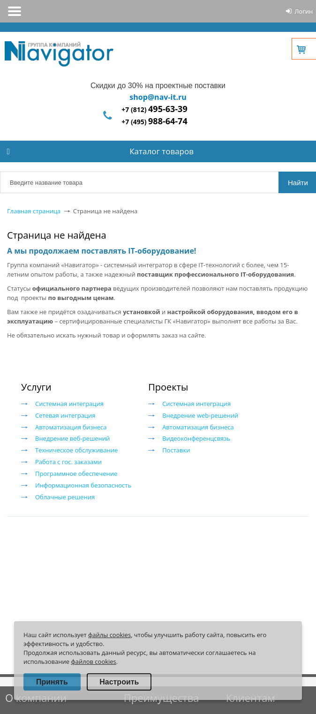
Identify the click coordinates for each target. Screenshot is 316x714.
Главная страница (33, 211)
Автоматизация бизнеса (71, 427)
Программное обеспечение (76, 473)
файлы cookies (109, 635)
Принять (52, 682)
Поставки (176, 450)
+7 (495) (154, 121)
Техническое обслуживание (76, 450)
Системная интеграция (69, 403)
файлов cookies (93, 661)
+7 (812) (154, 109)
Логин (303, 11)
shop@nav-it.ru (157, 97)
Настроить (119, 682)
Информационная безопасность (83, 485)
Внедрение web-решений (200, 415)
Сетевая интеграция (65, 415)
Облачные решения (65, 497)
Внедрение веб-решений (72, 438)
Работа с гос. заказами (68, 462)
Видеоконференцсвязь (196, 438)
